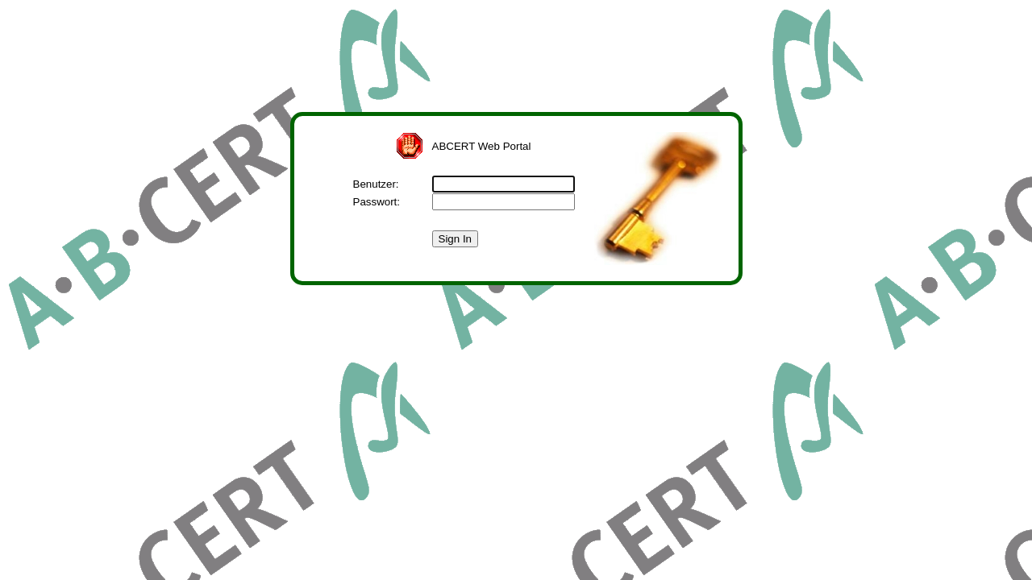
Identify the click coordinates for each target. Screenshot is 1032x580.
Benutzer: (376, 184)
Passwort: (377, 202)
